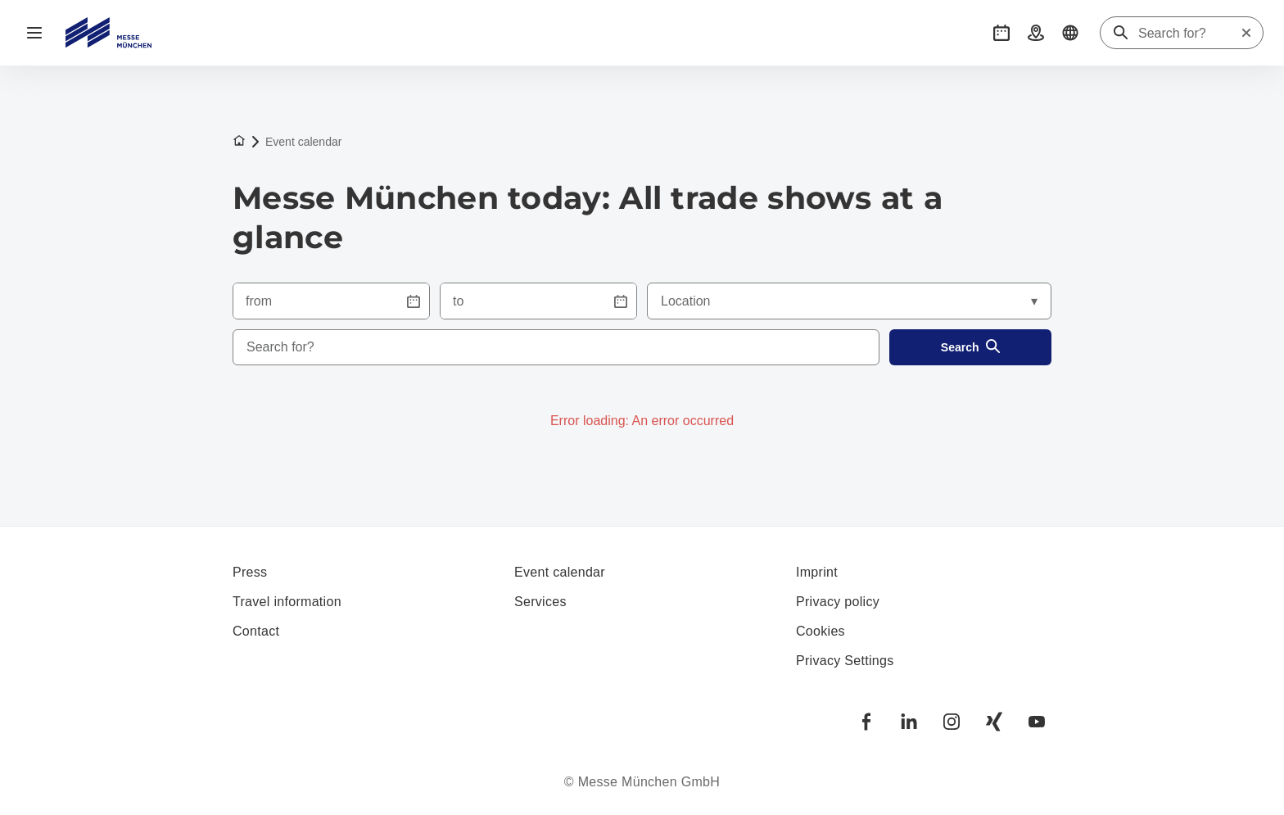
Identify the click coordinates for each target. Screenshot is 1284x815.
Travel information (287, 602)
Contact (256, 631)
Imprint (817, 572)
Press (250, 572)
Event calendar (559, 572)
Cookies (820, 631)
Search (971, 347)
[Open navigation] (34, 33)
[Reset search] (1246, 33)
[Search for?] (1189, 33)
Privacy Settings (845, 661)
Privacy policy (837, 602)
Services (540, 602)
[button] (1001, 33)
